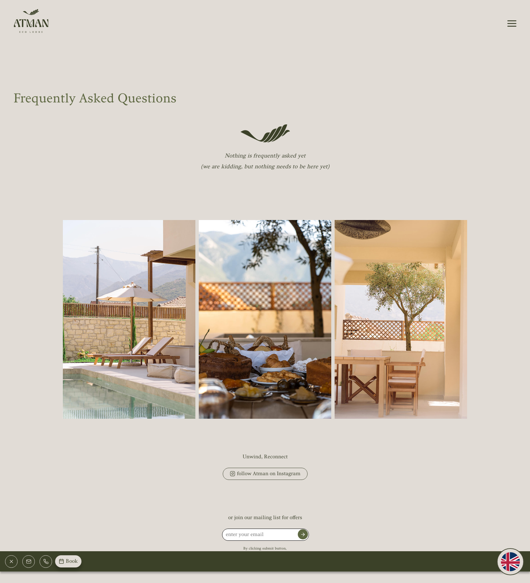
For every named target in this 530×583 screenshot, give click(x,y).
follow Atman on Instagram (265, 474)
